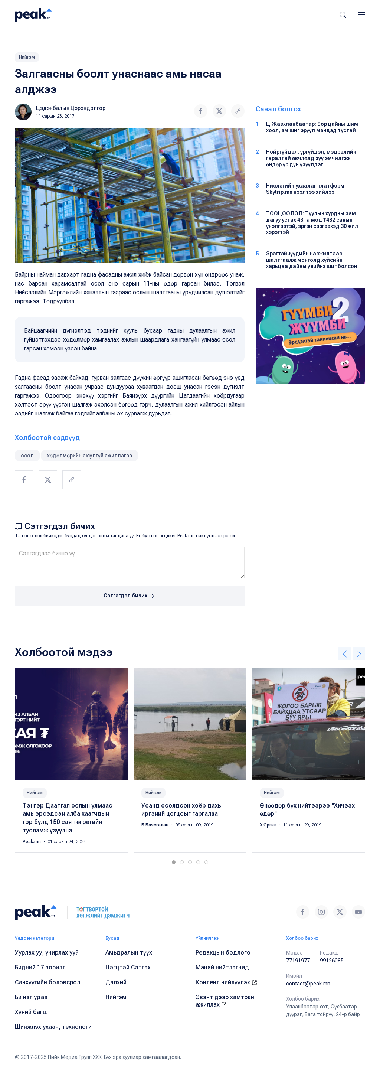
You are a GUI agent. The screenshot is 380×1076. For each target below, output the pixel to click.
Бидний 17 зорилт (40, 967)
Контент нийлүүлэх (226, 982)
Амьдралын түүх (128, 952)
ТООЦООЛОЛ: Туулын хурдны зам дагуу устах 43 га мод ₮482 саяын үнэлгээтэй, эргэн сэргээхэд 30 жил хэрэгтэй (312, 223)
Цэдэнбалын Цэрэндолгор (70, 108)
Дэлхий (116, 982)
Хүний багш (31, 1011)
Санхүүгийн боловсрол (47, 982)
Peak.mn (32, 841)
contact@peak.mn (308, 984)
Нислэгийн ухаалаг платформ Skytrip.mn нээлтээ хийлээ (305, 189)
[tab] (174, 862)
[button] (343, 15)
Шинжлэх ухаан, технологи (53, 1026)
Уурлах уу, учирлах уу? (47, 952)
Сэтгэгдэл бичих (130, 596)
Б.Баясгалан (155, 825)
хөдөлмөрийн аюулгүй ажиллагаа (89, 456)
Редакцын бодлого (223, 952)
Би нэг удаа (31, 997)
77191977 (298, 960)
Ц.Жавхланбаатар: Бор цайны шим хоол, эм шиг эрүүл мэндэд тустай (312, 127)
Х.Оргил (269, 825)
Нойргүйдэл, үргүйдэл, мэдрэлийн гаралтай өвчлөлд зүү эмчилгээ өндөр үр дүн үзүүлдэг (311, 158)
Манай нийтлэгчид (222, 967)
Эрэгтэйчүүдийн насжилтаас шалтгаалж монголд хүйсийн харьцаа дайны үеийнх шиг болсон (311, 260)
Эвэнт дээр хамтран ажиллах (225, 1001)
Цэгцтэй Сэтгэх (128, 967)
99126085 (332, 960)
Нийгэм (27, 57)
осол (27, 456)
